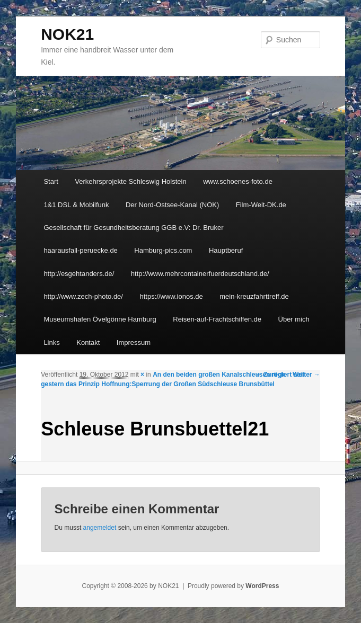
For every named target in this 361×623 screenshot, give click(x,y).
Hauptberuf (226, 250)
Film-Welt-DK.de (261, 205)
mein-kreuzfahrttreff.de (254, 296)
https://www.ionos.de (170, 296)
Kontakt (88, 342)
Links (51, 342)
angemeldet (100, 527)
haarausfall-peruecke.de (80, 250)
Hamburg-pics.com (163, 250)
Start (50, 181)
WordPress (262, 586)
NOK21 (67, 34)
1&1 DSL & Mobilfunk (76, 205)
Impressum (134, 342)
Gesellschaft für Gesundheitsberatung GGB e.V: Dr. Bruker (133, 228)
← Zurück (270, 374)
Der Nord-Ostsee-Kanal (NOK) (172, 205)
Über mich (294, 319)
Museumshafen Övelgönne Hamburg (99, 319)
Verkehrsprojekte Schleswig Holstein (130, 181)
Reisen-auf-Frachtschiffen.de (217, 319)
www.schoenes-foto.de (237, 181)
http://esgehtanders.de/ (78, 274)
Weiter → (306, 374)
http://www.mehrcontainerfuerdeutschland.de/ (200, 274)
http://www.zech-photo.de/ (83, 296)
